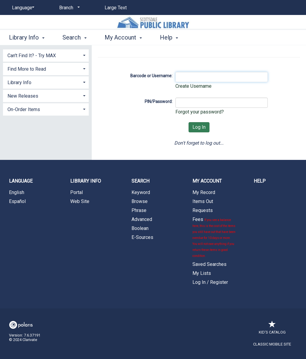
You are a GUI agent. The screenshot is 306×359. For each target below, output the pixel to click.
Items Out (202, 201)
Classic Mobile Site (272, 344)
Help (260, 181)
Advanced (141, 219)
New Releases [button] (22, 96)
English (16, 192)
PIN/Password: (158, 101)
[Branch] (68, 8)
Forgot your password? (199, 112)
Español (17, 201)
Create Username (193, 86)
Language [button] (21, 181)
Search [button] (74, 37)
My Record (203, 192)
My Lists (201, 273)
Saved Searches (209, 264)
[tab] (46, 55)
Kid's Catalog (272, 329)
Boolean (140, 228)
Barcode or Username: (151, 75)
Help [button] (169, 37)
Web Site (79, 201)
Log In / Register (210, 282)
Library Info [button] (27, 37)
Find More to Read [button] (26, 69)
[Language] (22, 8)
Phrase (138, 210)
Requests (202, 210)
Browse (139, 201)
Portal (76, 192)
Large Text (116, 7)
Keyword (140, 192)
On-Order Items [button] (23, 109)
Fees (213, 236)
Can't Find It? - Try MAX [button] (31, 55)
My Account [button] (123, 37)
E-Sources (142, 237)
